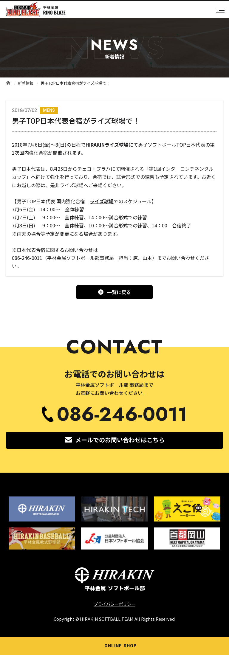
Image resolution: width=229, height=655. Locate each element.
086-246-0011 (122, 414)
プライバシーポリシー (114, 604)
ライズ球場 (102, 201)
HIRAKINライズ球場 (107, 144)
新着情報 (25, 83)
